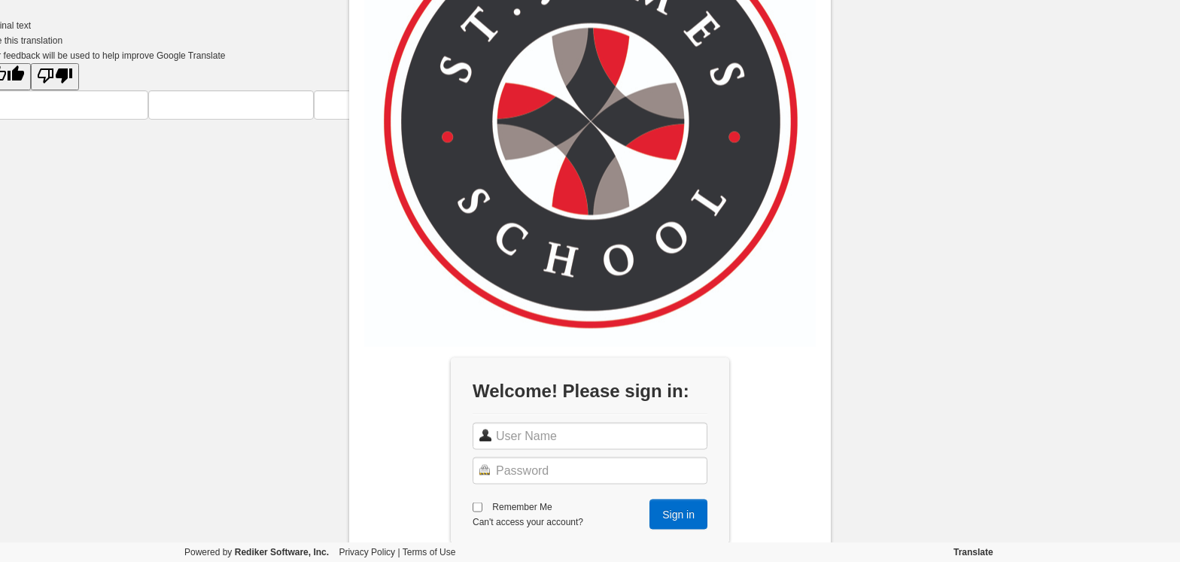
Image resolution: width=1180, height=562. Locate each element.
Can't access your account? (528, 521)
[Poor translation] (55, 76)
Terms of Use (429, 552)
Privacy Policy (367, 552)
